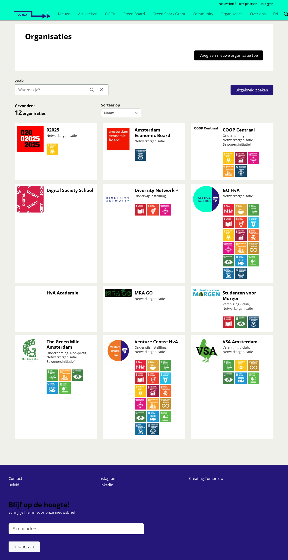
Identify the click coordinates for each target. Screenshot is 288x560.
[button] (64, 14)
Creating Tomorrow (206, 478)
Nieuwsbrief (227, 4)
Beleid (14, 485)
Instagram (108, 478)
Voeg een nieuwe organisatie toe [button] (228, 55)
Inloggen (267, 4)
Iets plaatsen (248, 4)
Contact (15, 478)
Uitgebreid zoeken (251, 90)
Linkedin (106, 485)
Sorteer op (110, 105)
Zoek (19, 81)
